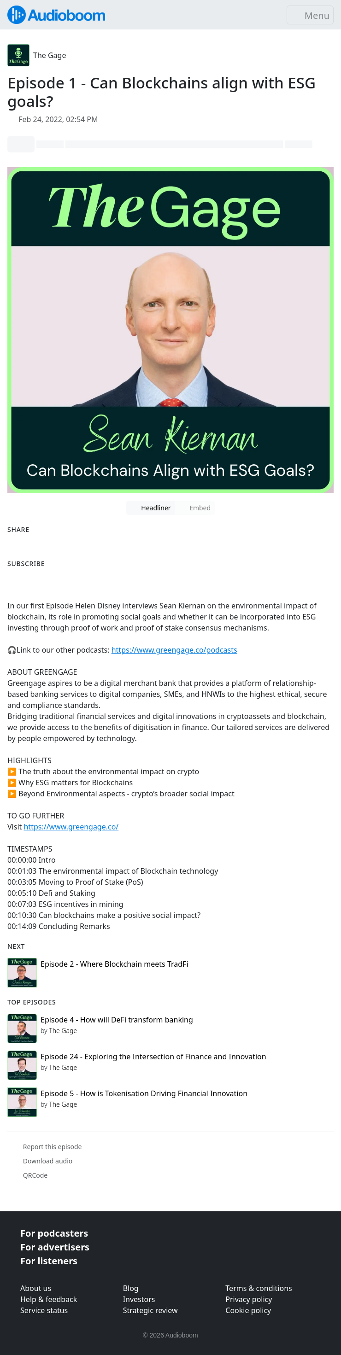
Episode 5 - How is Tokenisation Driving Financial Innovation (144, 1093)
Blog (131, 1288)
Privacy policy (248, 1299)
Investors (139, 1299)
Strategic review (150, 1310)
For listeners (48, 1261)
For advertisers (54, 1247)
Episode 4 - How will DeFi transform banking (117, 1020)
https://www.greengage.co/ (71, 827)
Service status (44, 1310)
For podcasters (54, 1233)
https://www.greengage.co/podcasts (174, 650)
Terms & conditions (258, 1288)
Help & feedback (48, 1299)
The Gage (49, 55)
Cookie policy (248, 1310)
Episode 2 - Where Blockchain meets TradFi (114, 964)
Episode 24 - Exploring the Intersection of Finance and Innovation (153, 1056)
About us (35, 1288)
